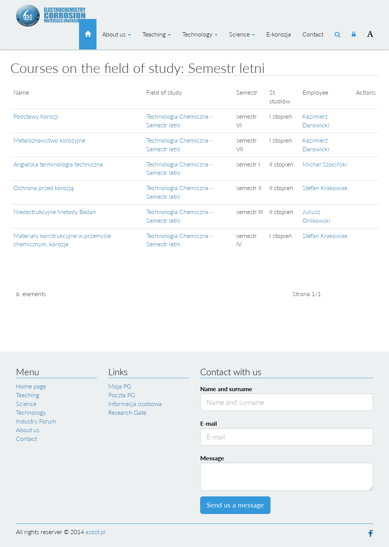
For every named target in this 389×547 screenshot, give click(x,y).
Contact (312, 34)
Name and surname (226, 388)
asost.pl (95, 531)
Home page (31, 386)
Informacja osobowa (135, 403)
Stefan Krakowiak (325, 187)
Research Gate (127, 412)
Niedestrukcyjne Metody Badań (54, 211)
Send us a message (235, 505)
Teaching (156, 34)
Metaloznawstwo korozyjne (49, 140)
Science (242, 34)
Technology (200, 34)
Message (212, 457)
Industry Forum (36, 421)
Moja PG (119, 386)
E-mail (208, 423)
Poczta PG (121, 394)
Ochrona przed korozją (43, 187)
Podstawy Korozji (36, 116)
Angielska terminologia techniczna (58, 164)
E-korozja (278, 34)
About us (116, 34)
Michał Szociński (324, 164)
